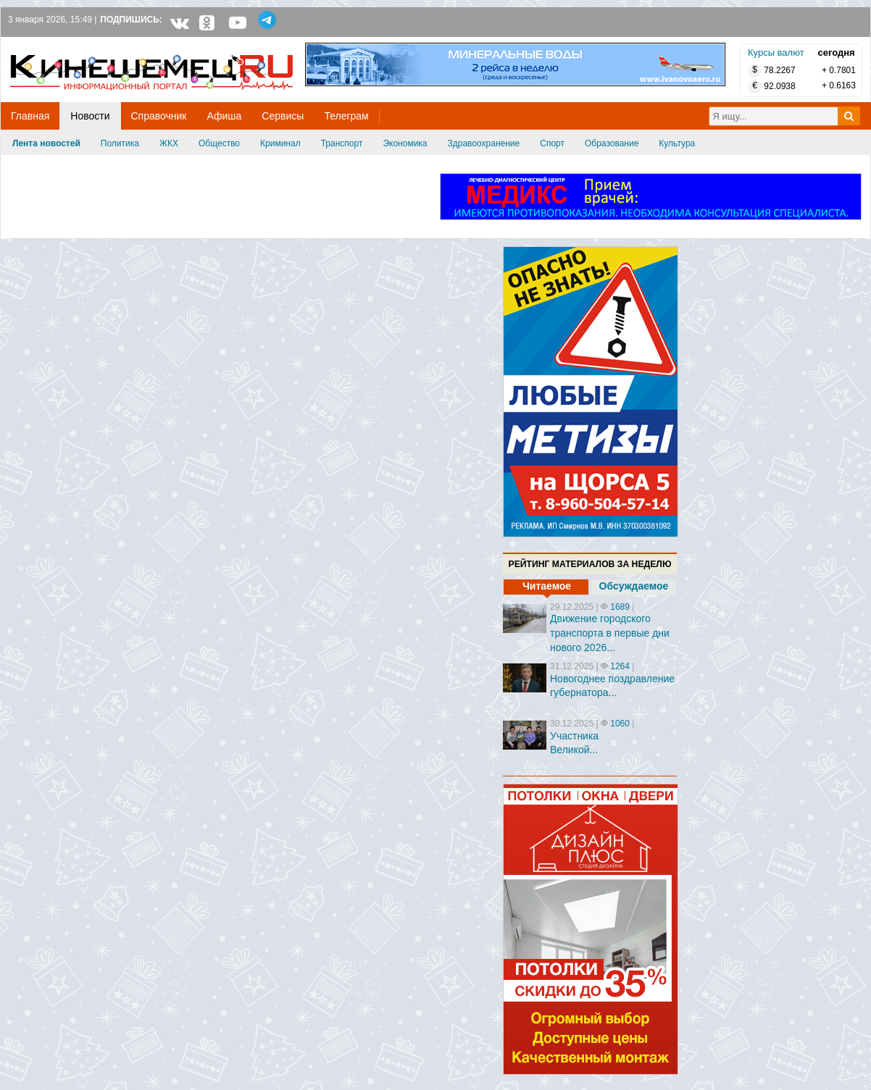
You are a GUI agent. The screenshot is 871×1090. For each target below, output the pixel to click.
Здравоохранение (484, 143)
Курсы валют (776, 52)
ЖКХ (168, 143)
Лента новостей (46, 143)
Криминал (280, 143)
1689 (620, 607)
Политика (120, 143)
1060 (620, 723)
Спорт (552, 143)
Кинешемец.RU (63, 44)
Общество (219, 143)
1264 (620, 666)
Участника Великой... (574, 743)
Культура (677, 143)
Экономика (405, 143)
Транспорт (342, 143)
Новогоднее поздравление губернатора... (612, 686)
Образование (611, 143)
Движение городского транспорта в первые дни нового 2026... (610, 633)
